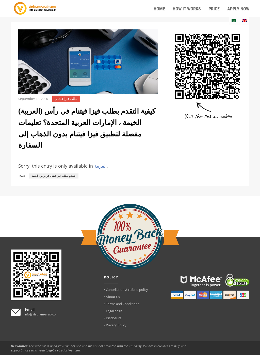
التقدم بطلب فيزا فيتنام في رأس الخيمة (53, 176)
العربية (100, 166)
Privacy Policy (116, 325)
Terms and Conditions (122, 303)
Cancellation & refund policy (127, 289)
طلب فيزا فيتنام (66, 99)
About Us (113, 296)
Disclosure (113, 318)
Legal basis (114, 311)
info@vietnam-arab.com (41, 314)
